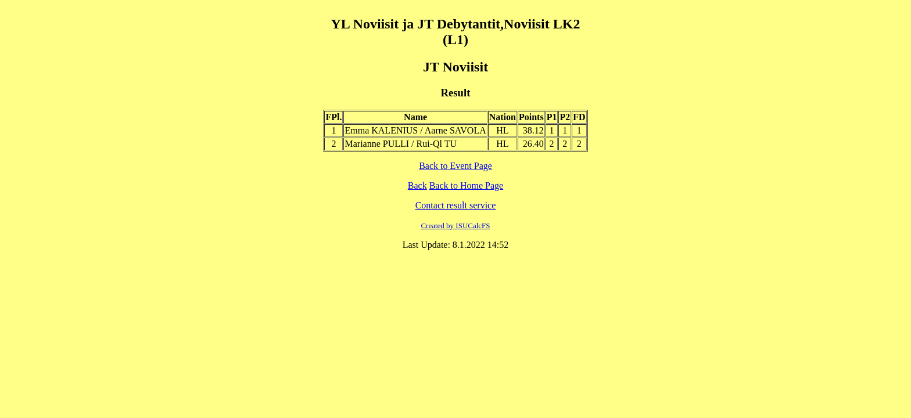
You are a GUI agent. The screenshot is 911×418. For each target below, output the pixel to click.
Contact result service (455, 205)
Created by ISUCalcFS (455, 225)
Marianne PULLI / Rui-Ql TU (401, 144)
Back (417, 185)
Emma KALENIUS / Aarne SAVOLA (415, 130)
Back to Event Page (455, 166)
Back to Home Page (466, 185)
